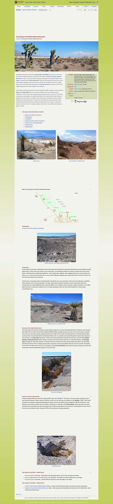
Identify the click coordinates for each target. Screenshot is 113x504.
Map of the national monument (33, 115)
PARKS (29, 10)
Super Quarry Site (56, 466)
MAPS (24, 10)
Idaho (40, 497)
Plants (38, 2)
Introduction (28, 119)
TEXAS (77, 6)
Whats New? (88, 2)
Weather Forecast (78, 97)
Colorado (36, 497)
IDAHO (43, 6)
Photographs (28, 117)
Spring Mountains (45, 84)
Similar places (29, 126)
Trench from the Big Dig (56, 392)
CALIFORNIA (27, 6)
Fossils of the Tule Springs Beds (33, 122)
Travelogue (78, 497)
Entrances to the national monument (34, 121)
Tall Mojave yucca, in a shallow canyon (56, 323)
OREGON (69, 6)
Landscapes (76, 2)
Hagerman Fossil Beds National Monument (36, 488)
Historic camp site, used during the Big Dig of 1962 (56, 263)
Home (26, 2)
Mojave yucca (36, 161)
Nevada (18, 38)
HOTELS (34, 10)
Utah (62, 497)
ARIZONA (19, 6)
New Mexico (49, 497)
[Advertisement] (56, 23)
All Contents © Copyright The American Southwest (37, 502)
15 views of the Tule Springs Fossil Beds (33, 228)
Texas (58, 497)
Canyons (43, 2)
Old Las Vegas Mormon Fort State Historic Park (37, 477)
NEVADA (52, 6)
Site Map (82, 2)
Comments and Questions (56, 502)
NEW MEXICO (60, 6)
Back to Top (18, 494)
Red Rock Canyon (30, 479)
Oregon (55, 497)
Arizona (26, 497)
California (31, 497)
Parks (30, 2)
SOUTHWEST (85, 497)
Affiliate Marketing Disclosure (75, 502)
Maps (70, 2)
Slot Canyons (72, 497)
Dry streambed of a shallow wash (76, 161)
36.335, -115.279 (78, 89)
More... (94, 2)
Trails (34, 2)
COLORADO (35, 6)
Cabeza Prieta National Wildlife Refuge (35, 486)
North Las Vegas (78, 84)
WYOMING (94, 6)
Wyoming (66, 497)
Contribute (65, 502)
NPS (75, 86)
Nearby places (29, 124)
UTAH (86, 6)
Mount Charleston (30, 475)
